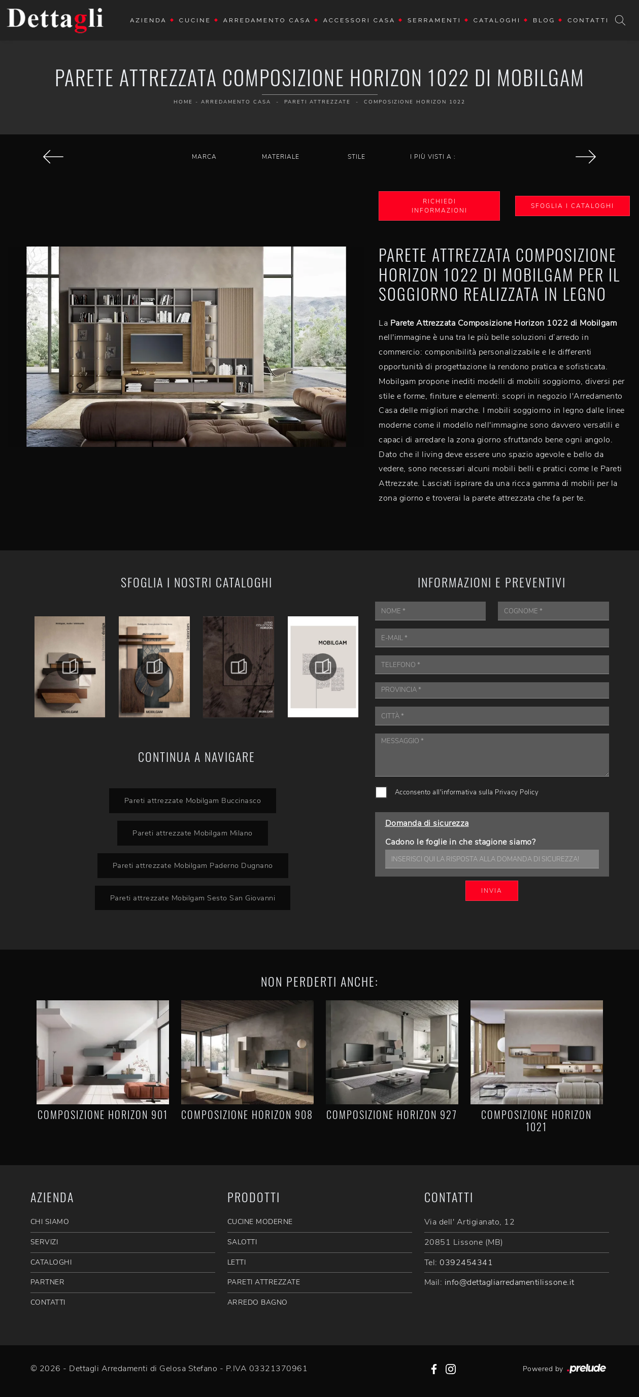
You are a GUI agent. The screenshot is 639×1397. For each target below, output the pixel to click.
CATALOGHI (51, 1262)
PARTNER (47, 1282)
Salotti (242, 1242)
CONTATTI (47, 1302)
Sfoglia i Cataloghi (572, 206)
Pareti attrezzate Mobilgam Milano (192, 833)
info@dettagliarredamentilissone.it (510, 1282)
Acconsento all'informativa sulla (467, 792)
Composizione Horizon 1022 (414, 102)
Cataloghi (497, 20)
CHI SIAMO (50, 1222)
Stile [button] (356, 157)
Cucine (195, 20)
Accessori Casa (359, 20)
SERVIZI (44, 1242)
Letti (236, 1262)
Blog (544, 20)
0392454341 (466, 1262)
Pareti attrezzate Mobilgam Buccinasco (192, 800)
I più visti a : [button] (433, 157)
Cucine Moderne (260, 1222)
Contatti (588, 20)
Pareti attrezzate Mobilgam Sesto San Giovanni (193, 898)
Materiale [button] (280, 157)
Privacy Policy (517, 792)
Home (183, 102)
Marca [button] (204, 157)
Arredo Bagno (257, 1302)
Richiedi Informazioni (439, 206)
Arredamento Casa (267, 20)
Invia (491, 891)
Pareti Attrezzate (317, 102)
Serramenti (434, 20)
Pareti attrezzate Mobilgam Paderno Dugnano (193, 865)
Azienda (148, 20)
